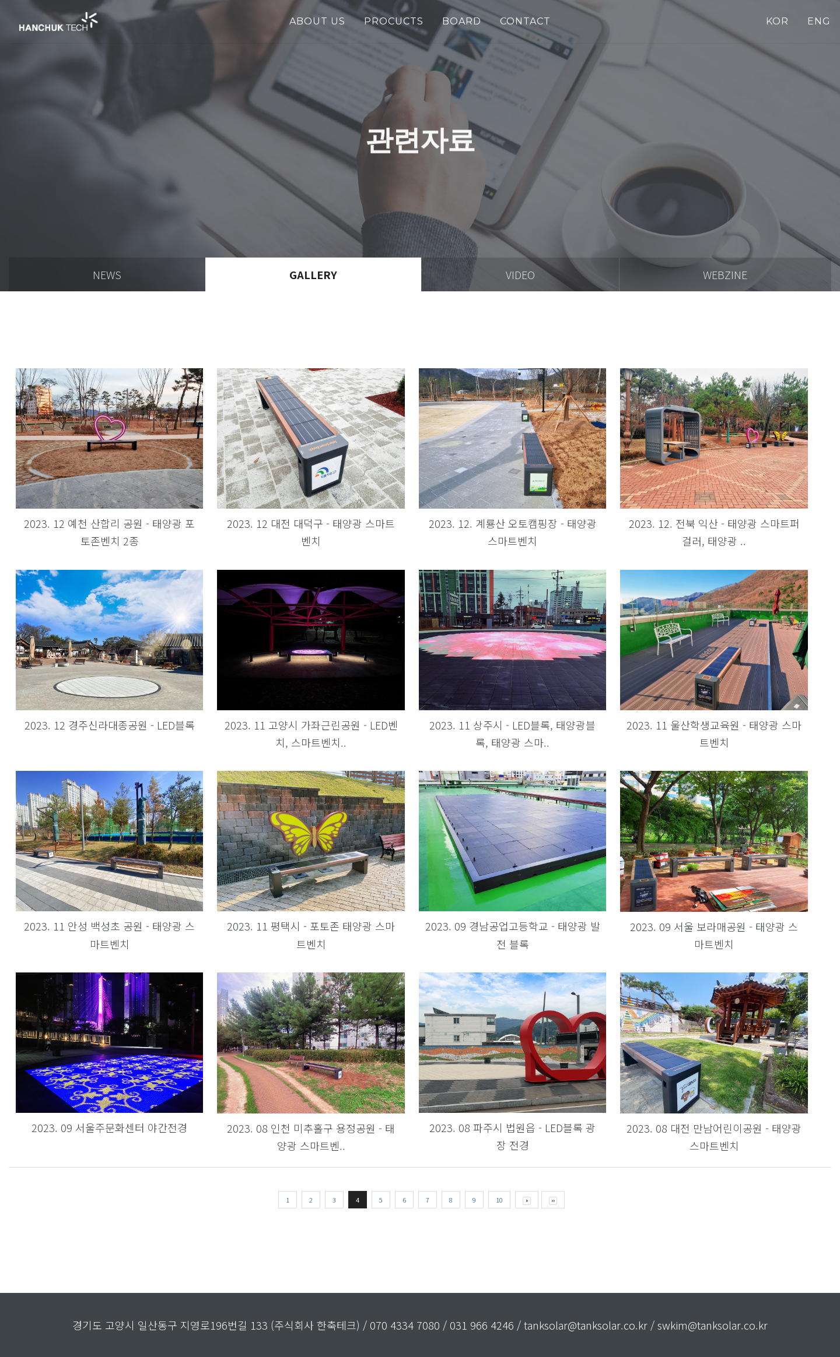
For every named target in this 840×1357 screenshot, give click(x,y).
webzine (725, 274)
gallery (313, 274)
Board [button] (461, 21)
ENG (819, 21)
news (107, 274)
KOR (777, 21)
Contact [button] (525, 21)
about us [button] (317, 21)
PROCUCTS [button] (394, 21)
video (520, 274)
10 (499, 1199)
